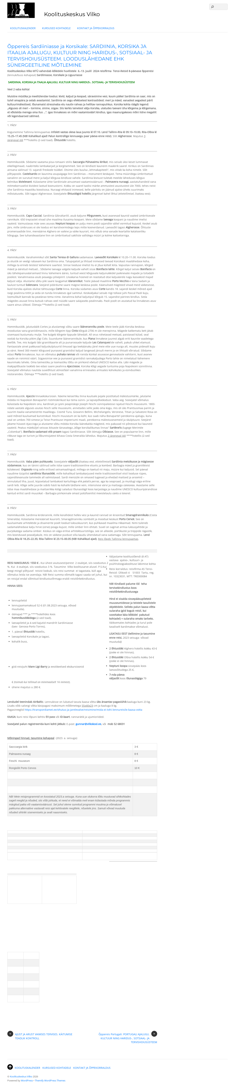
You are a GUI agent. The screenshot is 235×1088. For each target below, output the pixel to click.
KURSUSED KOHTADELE (56, 28)
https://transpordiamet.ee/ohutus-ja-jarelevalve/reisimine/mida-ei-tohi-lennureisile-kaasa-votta (83, 709)
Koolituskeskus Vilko (21, 1076)
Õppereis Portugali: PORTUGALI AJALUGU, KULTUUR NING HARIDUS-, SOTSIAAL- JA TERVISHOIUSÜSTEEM (128, 1038)
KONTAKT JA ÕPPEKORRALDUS (95, 28)
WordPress (27, 1080)
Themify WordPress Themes (50, 1080)
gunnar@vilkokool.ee (88, 724)
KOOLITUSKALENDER (23, 28)
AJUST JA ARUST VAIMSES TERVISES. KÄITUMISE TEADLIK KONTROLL (39, 1036)
